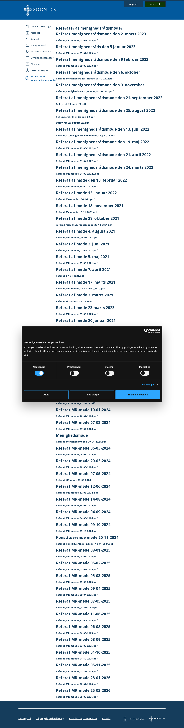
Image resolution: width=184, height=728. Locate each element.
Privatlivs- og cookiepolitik (83, 718)
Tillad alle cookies (138, 394)
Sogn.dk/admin (137, 718)
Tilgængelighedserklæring (50, 718)
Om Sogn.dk (24, 718)
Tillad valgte (92, 394)
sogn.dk (133, 4)
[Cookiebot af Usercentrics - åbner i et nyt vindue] (146, 331)
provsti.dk (155, 4)
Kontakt (106, 718)
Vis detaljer (147, 384)
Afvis (46, 394)
